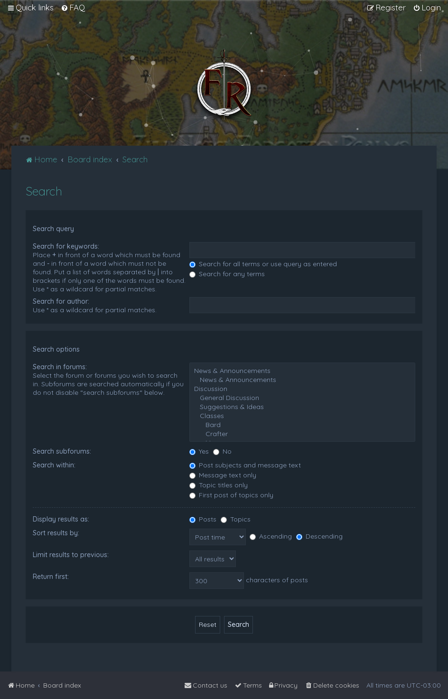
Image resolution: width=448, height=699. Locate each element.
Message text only (222, 475)
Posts (202, 519)
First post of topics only (231, 495)
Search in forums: (60, 367)
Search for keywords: (66, 246)
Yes (199, 451)
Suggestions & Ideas (302, 406)
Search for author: (61, 301)
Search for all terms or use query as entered (263, 264)
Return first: (51, 576)
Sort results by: (56, 533)
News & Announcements (302, 370)
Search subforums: (62, 451)
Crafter (302, 433)
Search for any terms (227, 274)
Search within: (54, 465)
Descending (319, 536)
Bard (302, 424)
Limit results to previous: (71, 554)
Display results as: (61, 519)
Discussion (302, 388)
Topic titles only (218, 485)
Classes (302, 415)
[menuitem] (73, 7)
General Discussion (302, 397)
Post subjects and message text (245, 465)
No (222, 451)
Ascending (271, 536)
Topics (236, 519)
